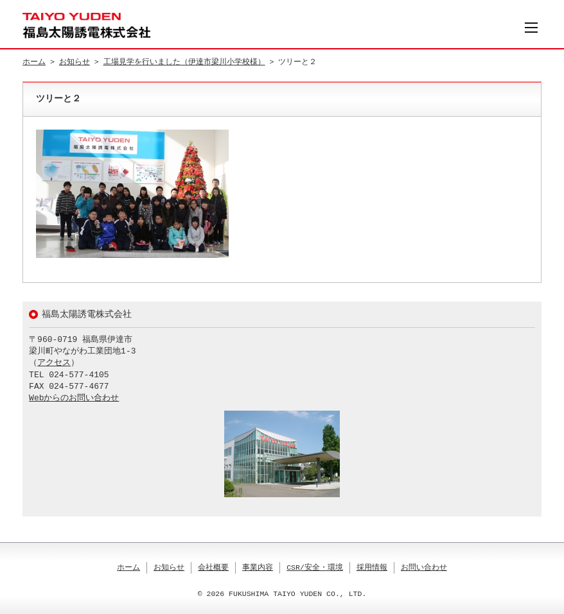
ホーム (34, 62)
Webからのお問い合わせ (74, 398)
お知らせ (74, 62)
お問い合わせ (424, 567)
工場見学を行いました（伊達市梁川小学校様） (184, 62)
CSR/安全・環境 (314, 567)
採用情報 (372, 567)
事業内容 (257, 567)
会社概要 (213, 567)
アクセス (54, 363)
